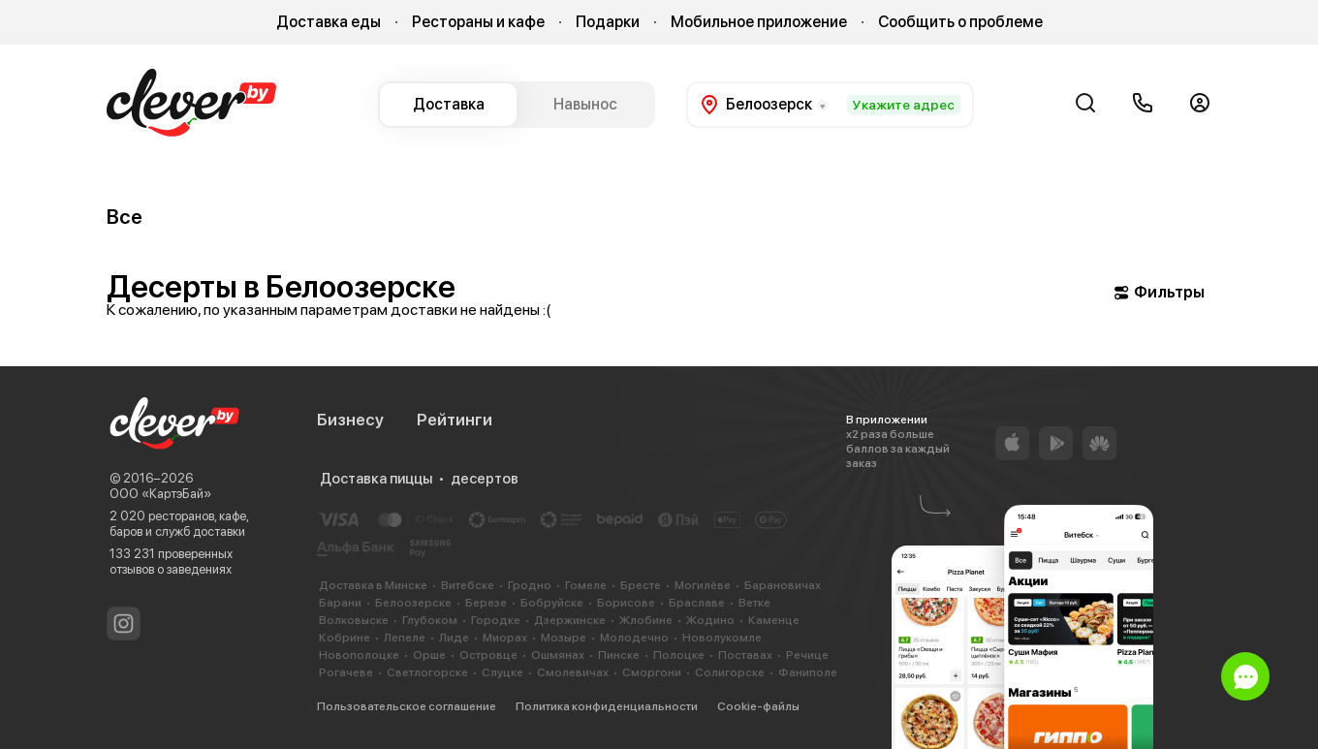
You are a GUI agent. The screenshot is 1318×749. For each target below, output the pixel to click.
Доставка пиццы (376, 478)
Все (124, 216)
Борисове (626, 602)
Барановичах (782, 585)
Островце (488, 655)
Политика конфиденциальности (607, 706)
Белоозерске (413, 602)
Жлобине (646, 620)
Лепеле (404, 637)
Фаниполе (807, 672)
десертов (484, 478)
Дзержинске (570, 620)
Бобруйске (551, 602)
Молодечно (634, 637)
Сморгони (651, 672)
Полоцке (679, 655)
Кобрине (344, 637)
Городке (495, 620)
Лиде (454, 637)
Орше (429, 655)
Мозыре (563, 637)
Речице (807, 655)
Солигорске (730, 672)
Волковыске (354, 620)
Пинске (619, 655)
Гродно (529, 585)
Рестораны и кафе (478, 22)
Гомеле (586, 585)
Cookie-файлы (758, 706)
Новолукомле (722, 637)
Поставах (745, 655)
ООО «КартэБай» (160, 493)
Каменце (774, 620)
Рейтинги (454, 419)
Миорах (505, 637)
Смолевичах (573, 672)
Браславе (697, 602)
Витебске (467, 585)
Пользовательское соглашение (406, 706)
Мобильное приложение (759, 22)
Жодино (710, 620)
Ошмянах (557, 655)
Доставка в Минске (373, 585)
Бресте (640, 585)
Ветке (754, 602)
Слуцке (502, 672)
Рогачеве (346, 672)
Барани (340, 602)
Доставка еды (328, 22)
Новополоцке (359, 655)
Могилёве (703, 585)
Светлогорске (427, 672)
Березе (486, 602)
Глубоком (429, 620)
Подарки (608, 22)
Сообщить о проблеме (960, 22)
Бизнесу (350, 419)
